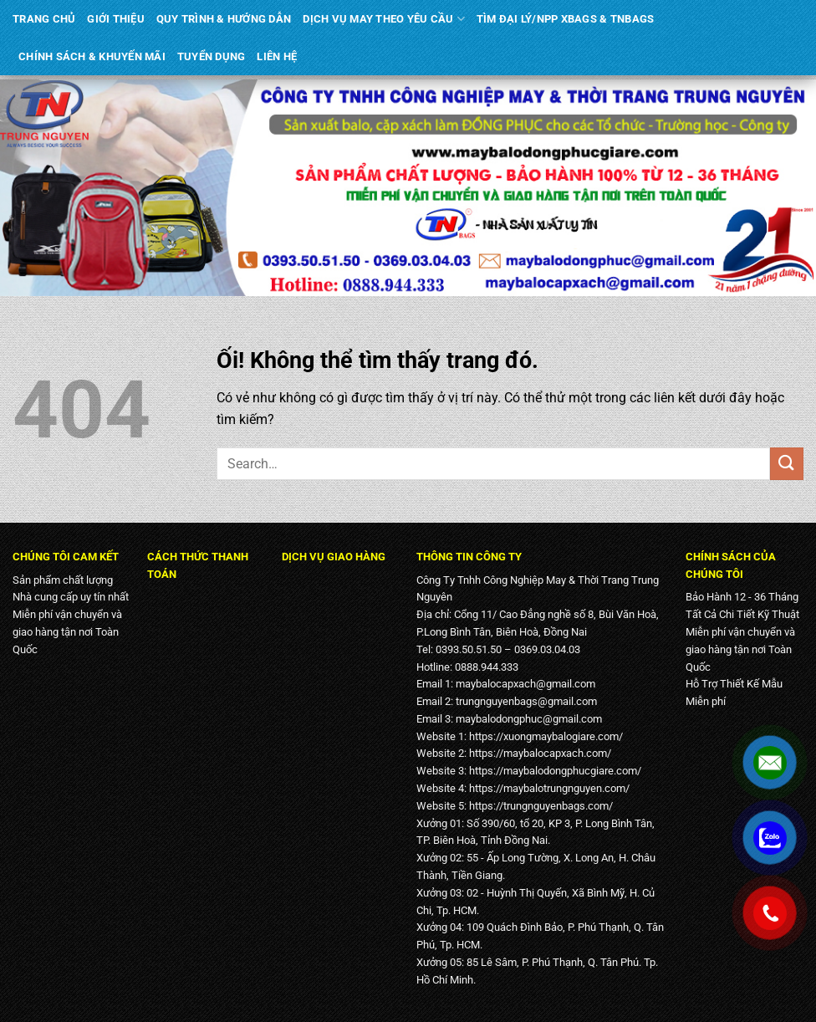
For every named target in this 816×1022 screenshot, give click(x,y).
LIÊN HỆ (277, 56)
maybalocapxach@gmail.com (525, 683)
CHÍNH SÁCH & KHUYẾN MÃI (92, 56)
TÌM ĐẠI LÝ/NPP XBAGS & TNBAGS (565, 19)
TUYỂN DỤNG (211, 56)
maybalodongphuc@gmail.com (529, 719)
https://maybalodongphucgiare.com (553, 770)
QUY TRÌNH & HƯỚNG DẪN (223, 19)
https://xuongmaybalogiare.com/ (546, 736)
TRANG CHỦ (44, 19)
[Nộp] (786, 463)
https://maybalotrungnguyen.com (547, 788)
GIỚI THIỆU (116, 19)
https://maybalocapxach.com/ (540, 753)
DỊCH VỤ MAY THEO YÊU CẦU (384, 19)
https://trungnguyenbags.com (539, 806)
